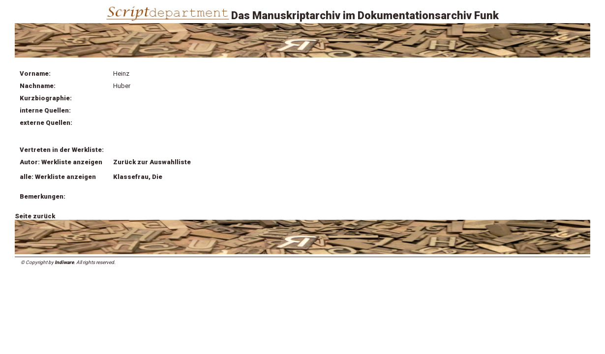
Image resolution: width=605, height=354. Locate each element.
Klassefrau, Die (137, 176)
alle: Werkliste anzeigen (58, 176)
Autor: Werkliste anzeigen (61, 162)
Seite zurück (35, 216)
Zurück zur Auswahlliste (152, 162)
